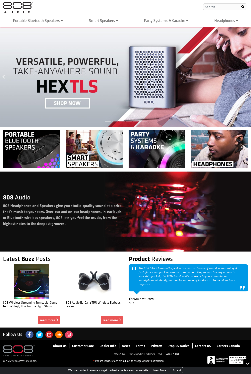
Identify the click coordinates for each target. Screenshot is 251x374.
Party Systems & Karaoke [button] (164, 20)
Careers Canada (228, 345)
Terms (140, 345)
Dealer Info (107, 345)
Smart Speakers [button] (102, 20)
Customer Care (83, 345)
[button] (3, 77)
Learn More (159, 370)
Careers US (203, 345)
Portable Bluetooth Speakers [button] (36, 20)
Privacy (156, 345)
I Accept (176, 370)
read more (49, 320)
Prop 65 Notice (178, 345)
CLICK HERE (172, 354)
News (126, 345)
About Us (60, 345)
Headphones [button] (224, 20)
